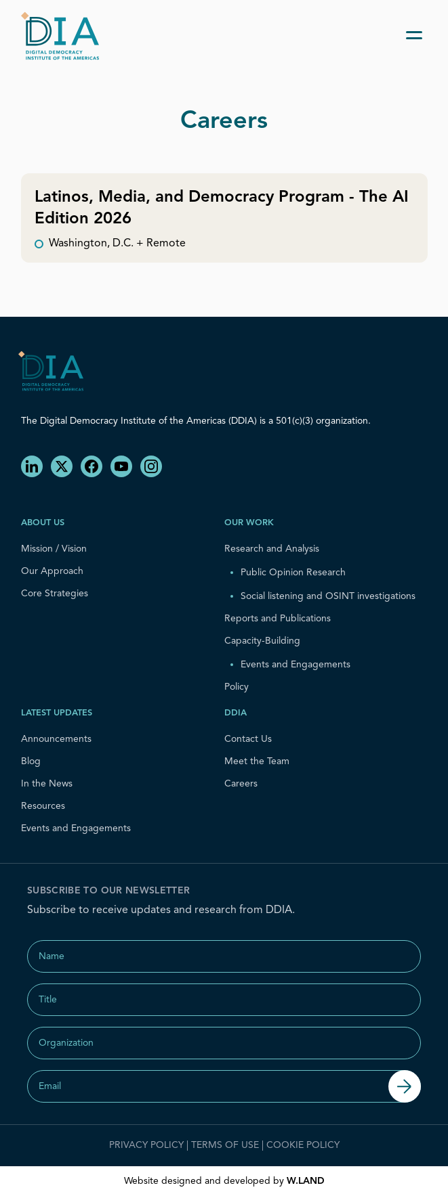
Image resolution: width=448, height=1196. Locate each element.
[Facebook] (91, 466)
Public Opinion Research (293, 572)
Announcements (56, 739)
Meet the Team (256, 761)
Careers (241, 784)
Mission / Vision (54, 549)
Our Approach (52, 571)
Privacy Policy (146, 1145)
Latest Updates (56, 713)
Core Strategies (54, 593)
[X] (62, 466)
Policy (236, 687)
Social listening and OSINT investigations (328, 596)
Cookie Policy (303, 1145)
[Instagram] (151, 466)
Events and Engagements (295, 664)
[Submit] (404, 1086)
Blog (31, 761)
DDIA (235, 713)
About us (42, 522)
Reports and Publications (277, 618)
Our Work (249, 522)
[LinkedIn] (32, 466)
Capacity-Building (262, 641)
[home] (64, 35)
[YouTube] (121, 466)
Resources (43, 806)
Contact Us (248, 739)
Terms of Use (225, 1145)
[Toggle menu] (414, 35)
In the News (47, 784)
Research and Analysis (271, 549)
